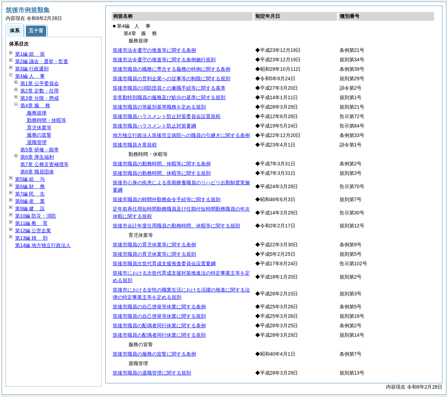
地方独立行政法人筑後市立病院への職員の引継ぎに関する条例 (181, 135)
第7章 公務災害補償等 (44, 164)
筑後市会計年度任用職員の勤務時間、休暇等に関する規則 (176, 225)
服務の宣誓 (38, 135)
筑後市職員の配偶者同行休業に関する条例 (159, 325)
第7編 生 (30, 194)
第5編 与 (30, 179)
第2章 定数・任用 (39, 91)
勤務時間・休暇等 (46, 120)
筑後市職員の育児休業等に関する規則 (154, 254)
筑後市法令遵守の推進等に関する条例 (154, 50)
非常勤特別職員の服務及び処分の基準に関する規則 (169, 97)
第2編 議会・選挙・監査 (41, 61)
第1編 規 (30, 54)
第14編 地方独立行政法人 (43, 245)
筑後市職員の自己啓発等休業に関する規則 (159, 316)
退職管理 (36, 142)
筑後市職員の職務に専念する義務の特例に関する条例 (171, 69)
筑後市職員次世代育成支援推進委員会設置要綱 (164, 263)
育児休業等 (38, 127)
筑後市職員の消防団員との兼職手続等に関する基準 (169, 88)
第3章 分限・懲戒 (39, 98)
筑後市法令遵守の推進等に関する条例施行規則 (164, 59)
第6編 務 (30, 186)
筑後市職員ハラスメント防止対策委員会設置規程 (166, 116)
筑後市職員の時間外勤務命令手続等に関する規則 (166, 199)
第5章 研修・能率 (39, 149)
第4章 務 (35, 105)
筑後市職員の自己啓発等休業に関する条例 (159, 306)
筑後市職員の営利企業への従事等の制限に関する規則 (171, 78)
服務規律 (36, 113)
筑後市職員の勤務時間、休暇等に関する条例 (162, 163)
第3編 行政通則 (32, 68)
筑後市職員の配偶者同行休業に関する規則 (159, 335)
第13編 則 (31, 238)
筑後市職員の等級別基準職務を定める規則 (159, 107)
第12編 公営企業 (33, 230)
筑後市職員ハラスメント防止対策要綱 (154, 126)
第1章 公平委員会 (39, 83)
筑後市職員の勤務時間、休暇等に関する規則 (162, 173)
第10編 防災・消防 (35, 216)
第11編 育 (31, 223)
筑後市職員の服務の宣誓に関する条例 (154, 354)
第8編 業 (30, 201)
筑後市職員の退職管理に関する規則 (152, 373)
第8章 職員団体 (37, 171)
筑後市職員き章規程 (135, 145)
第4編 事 (30, 76)
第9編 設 (30, 208)
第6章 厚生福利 (37, 157)
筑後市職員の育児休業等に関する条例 (154, 244)
